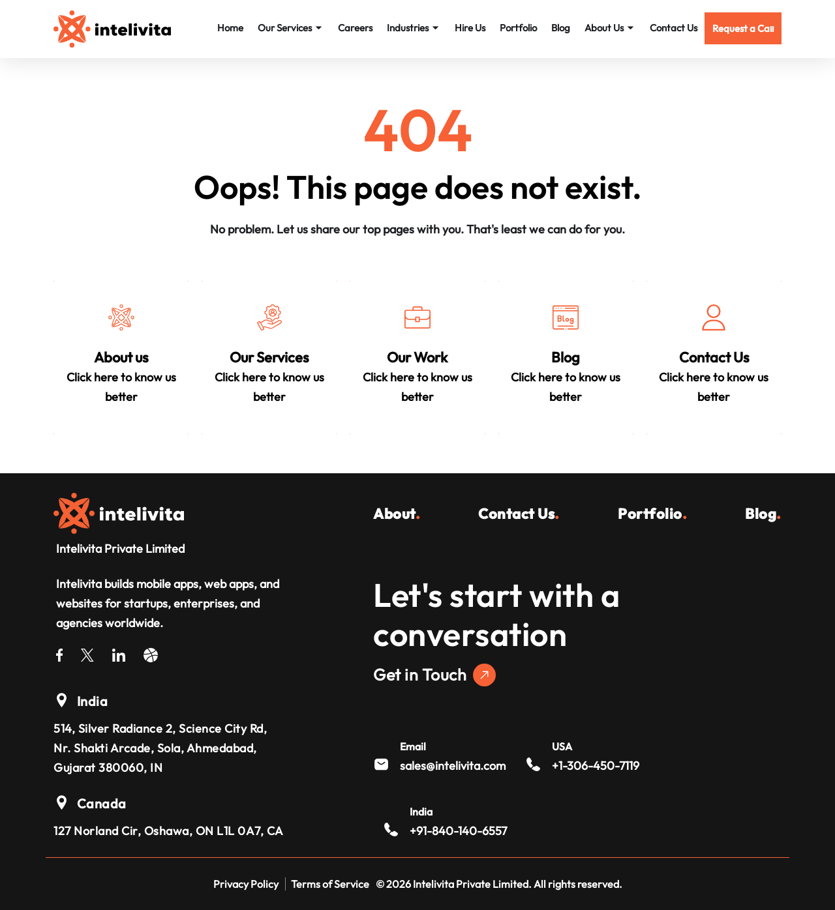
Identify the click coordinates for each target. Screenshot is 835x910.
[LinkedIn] (118, 652)
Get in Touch (434, 675)
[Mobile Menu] (773, 21)
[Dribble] (151, 652)
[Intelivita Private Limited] (118, 511)
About (396, 514)
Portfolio (518, 28)
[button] (743, 28)
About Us (609, 28)
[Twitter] (87, 652)
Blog (560, 28)
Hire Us (470, 28)
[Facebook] (59, 652)
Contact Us (673, 28)
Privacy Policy (246, 883)
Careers (355, 28)
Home (230, 28)
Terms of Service (330, 883)
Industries (413, 28)
